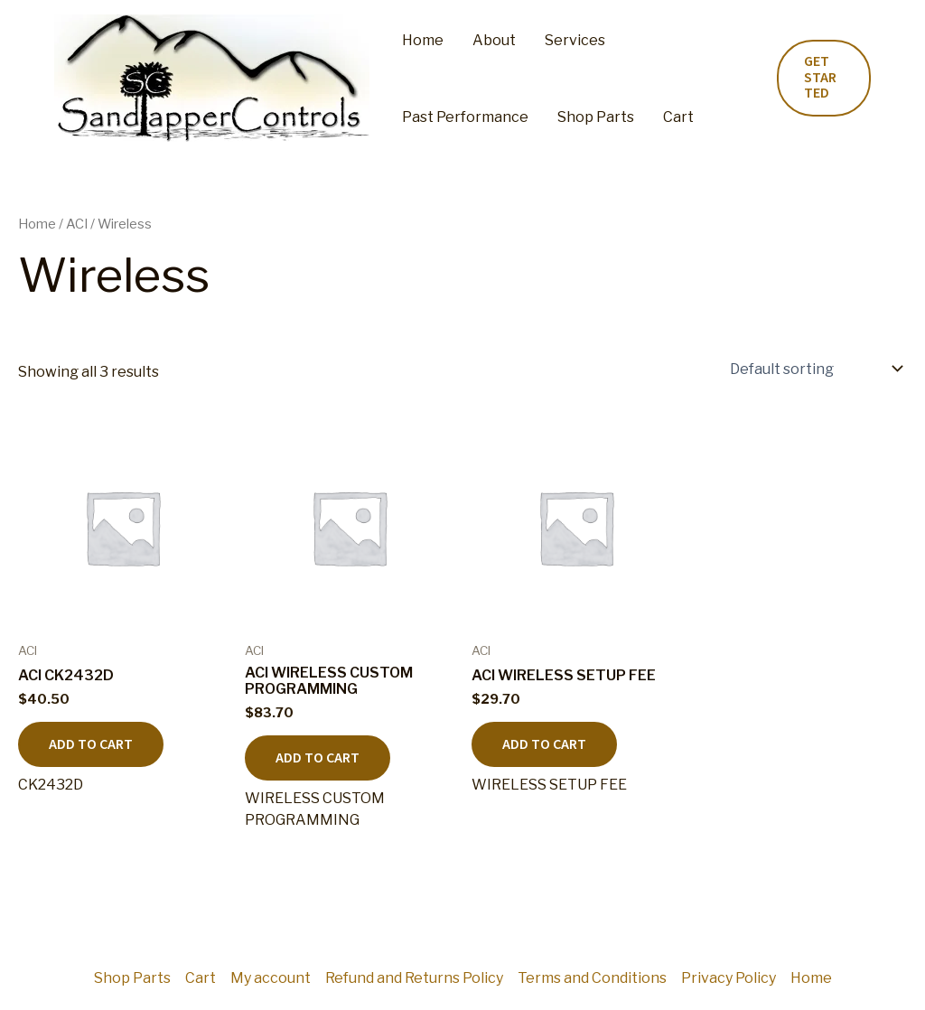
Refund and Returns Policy (414, 978)
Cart (678, 117)
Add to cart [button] (91, 744)
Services (575, 40)
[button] (824, 78)
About (494, 40)
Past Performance (465, 117)
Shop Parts (595, 117)
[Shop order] (815, 369)
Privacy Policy (728, 978)
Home (423, 40)
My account (270, 978)
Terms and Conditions (592, 978)
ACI (77, 224)
